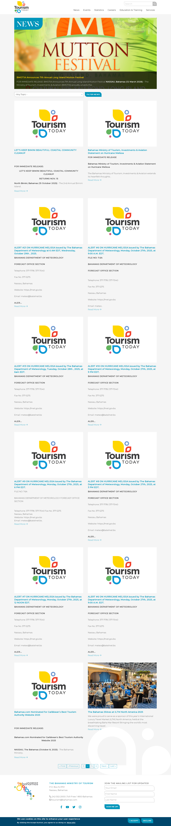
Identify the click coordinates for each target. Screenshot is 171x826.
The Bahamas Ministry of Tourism (71, 783)
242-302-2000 (58, 796)
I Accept (134, 821)
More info (71, 823)
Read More (21, 196)
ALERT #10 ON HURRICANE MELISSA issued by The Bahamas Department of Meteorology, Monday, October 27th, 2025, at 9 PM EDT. (122, 374)
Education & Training (131, 10)
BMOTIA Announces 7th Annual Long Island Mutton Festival (50, 77)
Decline (147, 821)
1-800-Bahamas (85, 796)
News (76, 10)
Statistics (99, 10)
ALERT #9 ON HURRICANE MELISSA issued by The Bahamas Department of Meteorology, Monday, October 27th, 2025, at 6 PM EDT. (48, 489)
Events (86, 10)
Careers (112, 10)
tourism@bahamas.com (64, 800)
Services (150, 10)
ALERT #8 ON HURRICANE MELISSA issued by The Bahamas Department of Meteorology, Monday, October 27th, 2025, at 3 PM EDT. (122, 489)
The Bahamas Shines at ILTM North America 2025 (115, 717)
